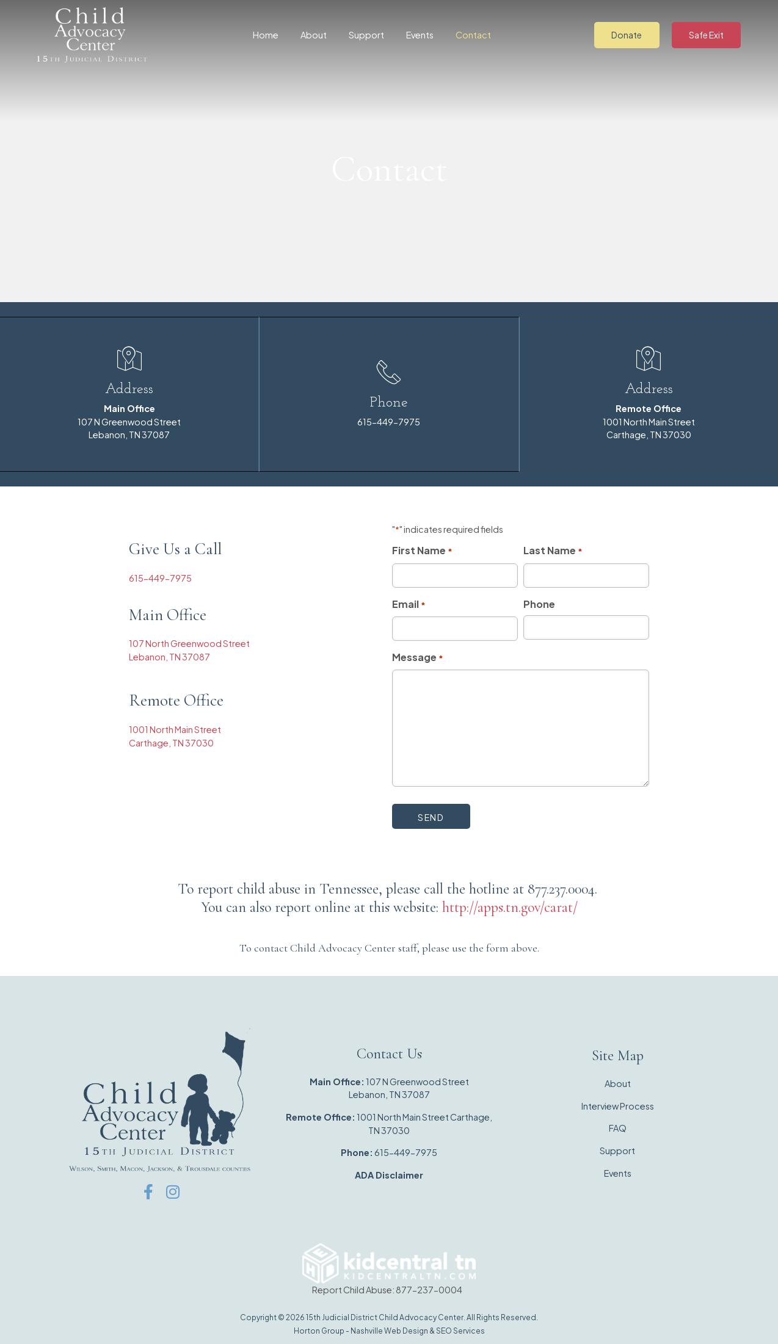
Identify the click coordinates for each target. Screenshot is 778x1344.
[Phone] (389, 371)
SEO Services (460, 1329)
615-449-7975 (388, 421)
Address (129, 388)
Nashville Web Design (389, 1329)
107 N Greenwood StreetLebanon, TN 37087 (129, 420)
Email (409, 603)
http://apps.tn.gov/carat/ (510, 906)
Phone (389, 402)
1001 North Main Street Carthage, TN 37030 (649, 420)
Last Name (553, 550)
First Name (422, 550)
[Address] (129, 358)
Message (417, 656)
